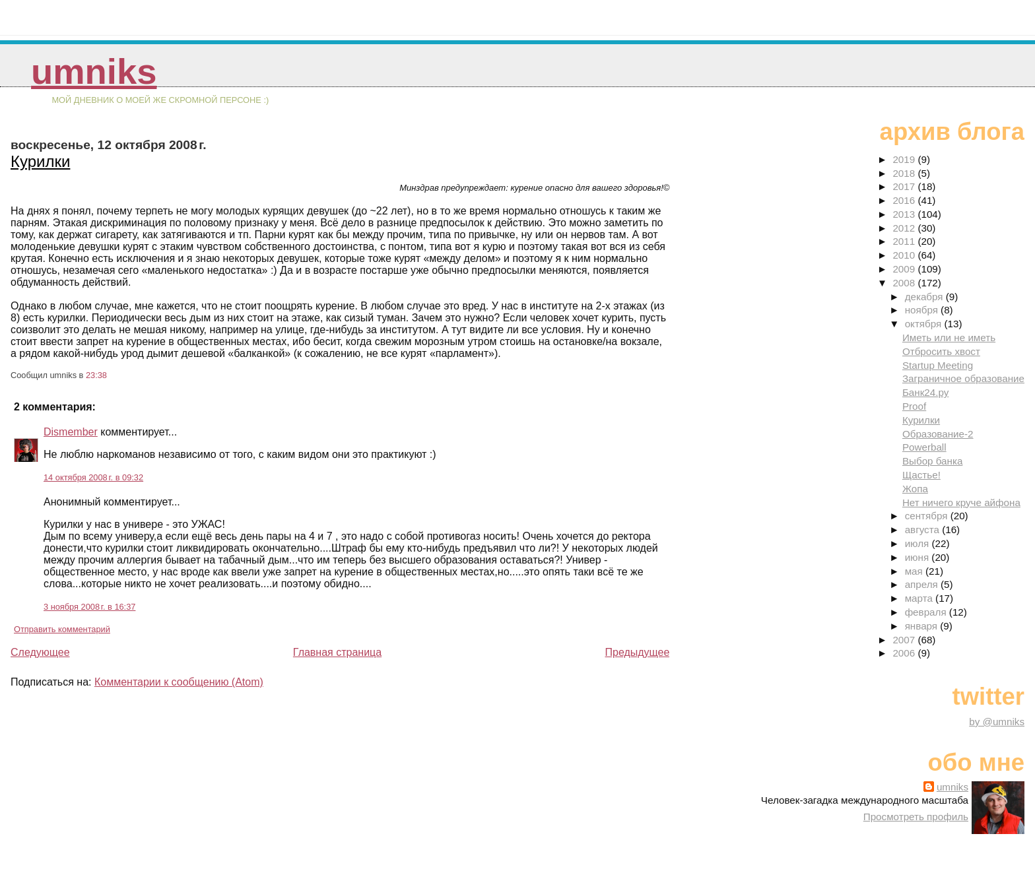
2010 (905, 255)
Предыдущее (637, 652)
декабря (925, 296)
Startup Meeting (937, 365)
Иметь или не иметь (948, 337)
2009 (905, 268)
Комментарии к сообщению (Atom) (178, 682)
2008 (905, 282)
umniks (93, 71)
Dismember (71, 431)
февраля (927, 612)
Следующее (40, 652)
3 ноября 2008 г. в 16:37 (89, 607)
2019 (905, 159)
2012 (905, 228)
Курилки (40, 161)
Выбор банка (932, 461)
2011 (905, 241)
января (923, 625)
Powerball (924, 447)
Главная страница (337, 652)
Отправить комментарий (62, 629)
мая (915, 571)
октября (925, 323)
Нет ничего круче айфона (961, 502)
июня (918, 557)
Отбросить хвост (941, 351)
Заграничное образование (963, 378)
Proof (914, 406)
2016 (905, 200)
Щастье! (921, 474)
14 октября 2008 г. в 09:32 (93, 477)
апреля (923, 584)
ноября (923, 309)
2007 (905, 639)
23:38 (96, 375)
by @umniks (996, 721)
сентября (928, 515)
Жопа (915, 488)
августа (924, 529)
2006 (905, 653)
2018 (905, 173)
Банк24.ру (925, 392)
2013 (905, 214)
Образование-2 (938, 433)
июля (918, 543)
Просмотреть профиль (915, 816)
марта (920, 598)
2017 (905, 186)
